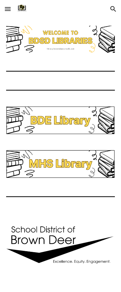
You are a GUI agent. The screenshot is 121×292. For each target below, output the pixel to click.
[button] (7, 9)
